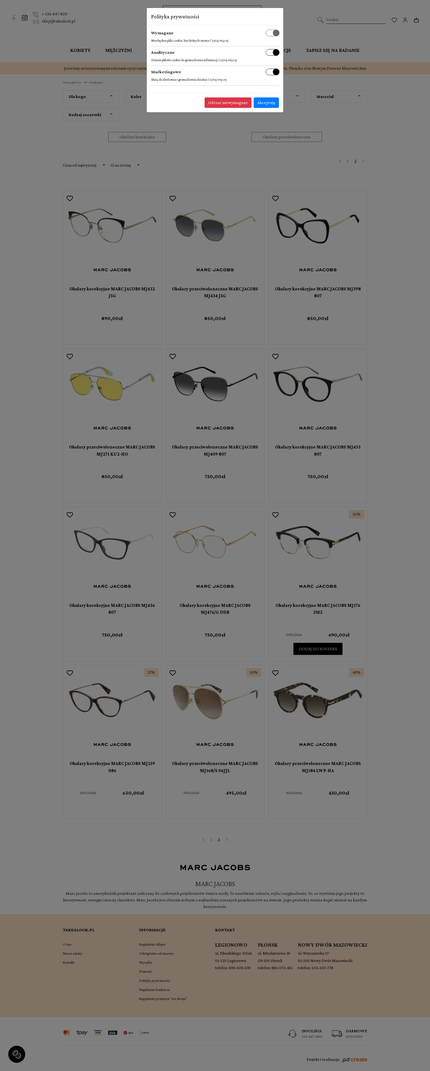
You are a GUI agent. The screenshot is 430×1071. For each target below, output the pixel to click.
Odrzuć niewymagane (228, 102)
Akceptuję (266, 102)
